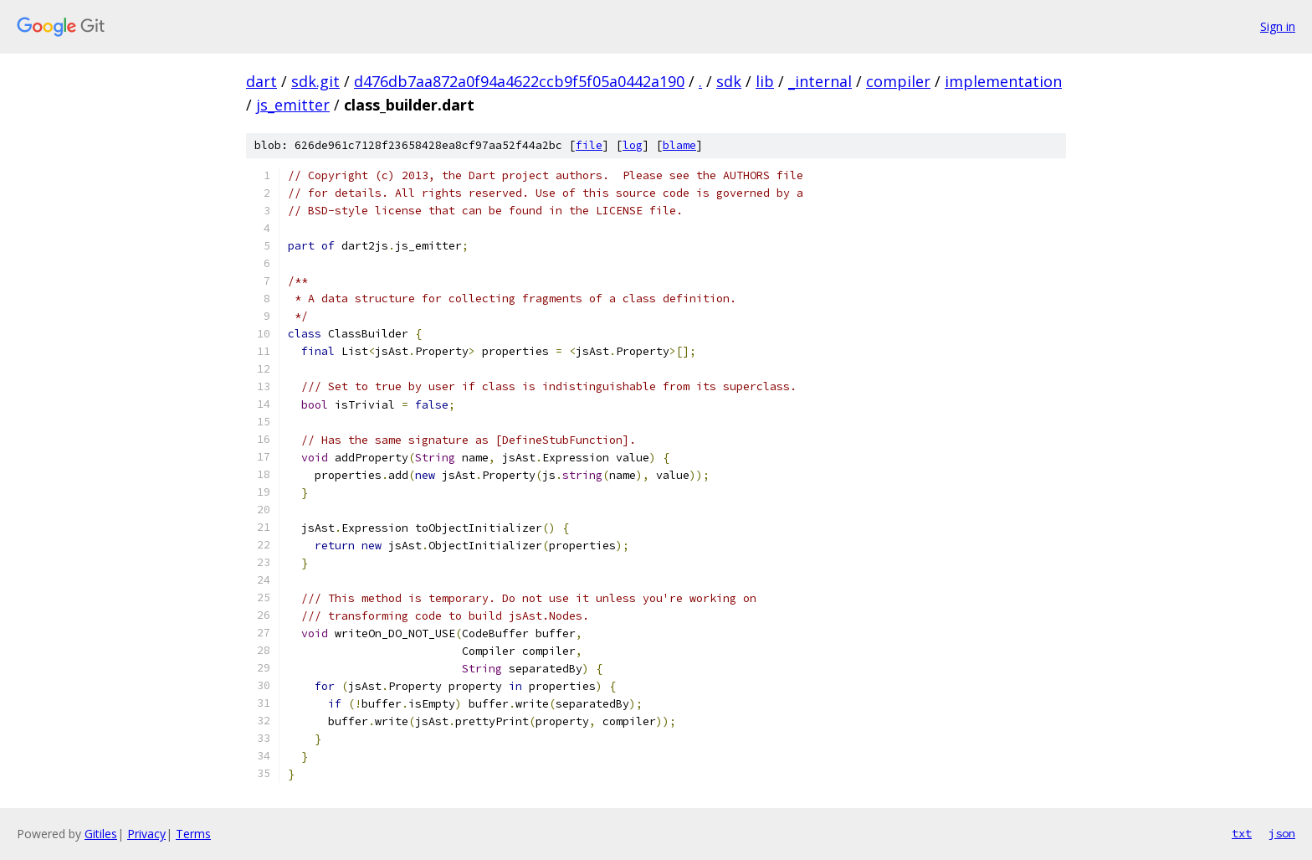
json (1281, 833)
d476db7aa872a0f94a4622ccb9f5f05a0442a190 (519, 81)
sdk (728, 81)
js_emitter (293, 105)
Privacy (146, 834)
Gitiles (101, 834)
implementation (1003, 81)
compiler (898, 81)
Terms (193, 834)
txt (1242, 833)
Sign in (1277, 26)
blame (679, 145)
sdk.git (315, 81)
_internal (820, 81)
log (633, 145)
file (589, 145)
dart (261, 81)
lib (765, 81)
